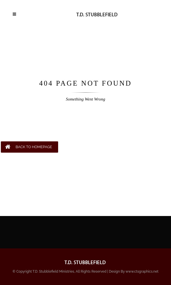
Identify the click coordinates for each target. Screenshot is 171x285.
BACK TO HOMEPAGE (28, 147)
